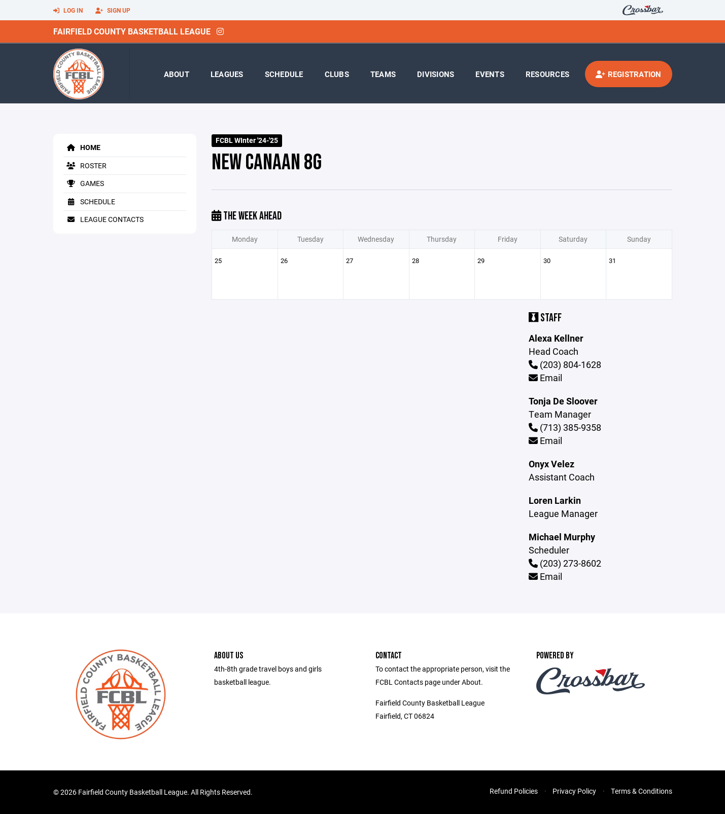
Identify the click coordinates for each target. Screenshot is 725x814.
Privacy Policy (574, 791)
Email (545, 378)
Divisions (435, 74)
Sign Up (112, 10)
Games (83, 183)
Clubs (337, 74)
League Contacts (103, 219)
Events (489, 74)
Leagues (227, 74)
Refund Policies (514, 791)
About (176, 74)
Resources (547, 74)
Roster (85, 165)
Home (81, 147)
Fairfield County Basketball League (132, 31)
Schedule (284, 74)
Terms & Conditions (641, 791)
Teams (383, 74)
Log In (68, 10)
